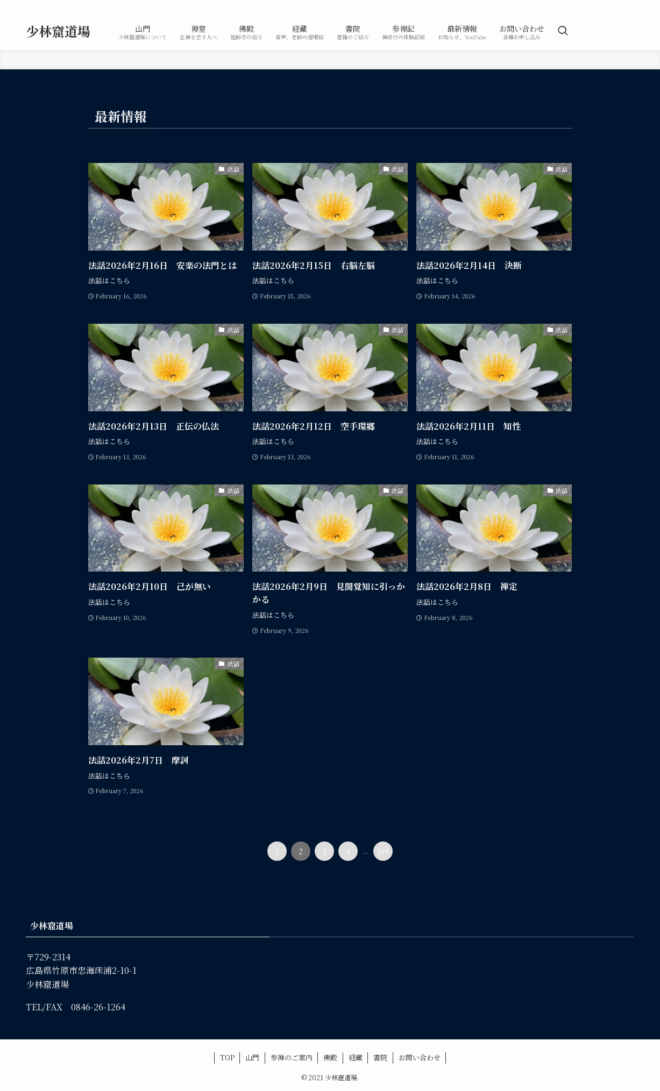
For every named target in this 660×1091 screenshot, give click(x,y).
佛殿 (330, 1057)
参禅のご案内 (292, 1057)
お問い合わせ (420, 1057)
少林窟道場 (58, 31)
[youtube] (613, 6)
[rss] (627, 6)
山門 (252, 1057)
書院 (380, 1057)
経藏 (356, 1057)
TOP (227, 1057)
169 (383, 851)
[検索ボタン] (562, 31)
